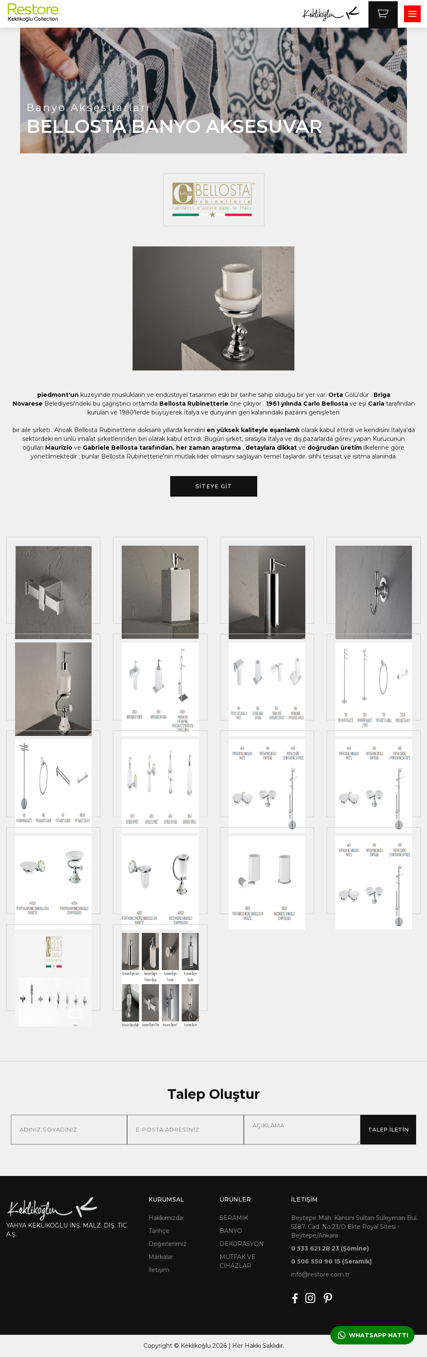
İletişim (158, 1270)
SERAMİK (234, 1218)
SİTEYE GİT (213, 486)
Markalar (160, 1257)
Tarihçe (158, 1231)
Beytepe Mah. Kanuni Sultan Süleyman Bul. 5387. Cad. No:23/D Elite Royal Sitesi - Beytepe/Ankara (354, 1226)
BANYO (231, 1231)
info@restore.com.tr (320, 1274)
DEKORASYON (242, 1244)
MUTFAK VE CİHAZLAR (238, 1261)
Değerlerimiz (167, 1244)
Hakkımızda (165, 1218)
